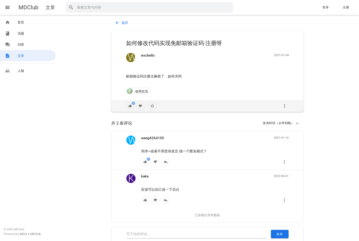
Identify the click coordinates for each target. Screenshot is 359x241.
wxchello (148, 55)
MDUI (23, 234)
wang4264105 (152, 138)
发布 (279, 234)
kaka (145, 176)
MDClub (28, 7)
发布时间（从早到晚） (281, 123)
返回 (121, 23)
